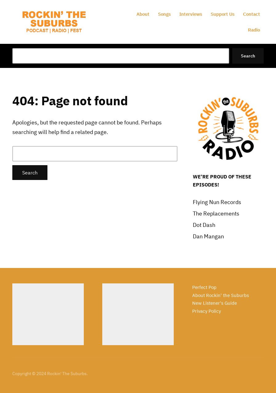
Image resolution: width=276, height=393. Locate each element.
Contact (251, 14)
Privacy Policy (206, 311)
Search (248, 56)
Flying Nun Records (217, 202)
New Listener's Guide (214, 303)
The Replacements (216, 213)
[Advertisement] (48, 314)
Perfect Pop (204, 287)
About (142, 14)
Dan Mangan (208, 236)
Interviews (190, 14)
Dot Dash (204, 224)
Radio (254, 30)
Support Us (222, 14)
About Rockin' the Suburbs (220, 295)
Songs (164, 14)
